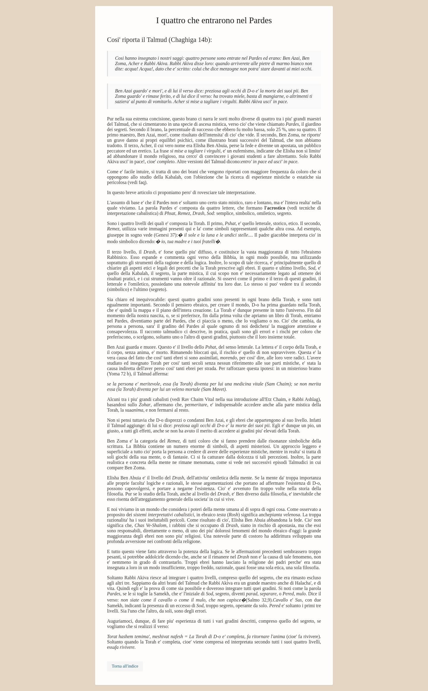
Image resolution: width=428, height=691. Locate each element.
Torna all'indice (125, 666)
